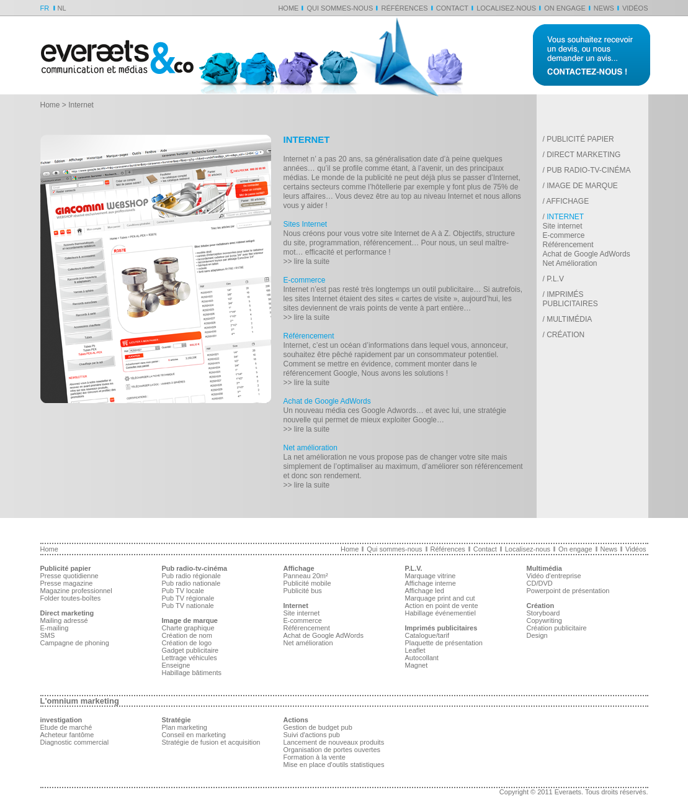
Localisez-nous (506, 8)
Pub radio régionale (191, 575)
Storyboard (543, 613)
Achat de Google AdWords (327, 401)
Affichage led (424, 590)
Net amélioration (310, 447)
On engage (565, 8)
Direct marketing (583, 154)
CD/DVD (540, 583)
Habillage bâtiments (192, 672)
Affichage (568, 201)
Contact (452, 8)
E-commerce (305, 280)
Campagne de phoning (74, 643)
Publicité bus (303, 590)
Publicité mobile (307, 583)
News (604, 8)
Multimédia (569, 319)
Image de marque (582, 185)
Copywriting (544, 620)
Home (288, 8)
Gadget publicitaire (190, 650)
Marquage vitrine (430, 575)
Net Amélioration (570, 263)
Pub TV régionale (188, 598)
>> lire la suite (307, 261)
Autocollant (422, 657)
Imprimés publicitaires (570, 299)
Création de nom (187, 635)
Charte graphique (188, 628)
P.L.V (555, 279)
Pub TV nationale (188, 605)
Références (404, 8)
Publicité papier (580, 139)
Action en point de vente (441, 605)
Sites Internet (306, 224)
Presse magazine (66, 583)
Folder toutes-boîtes (70, 598)
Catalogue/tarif (427, 635)
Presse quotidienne (69, 575)
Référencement (309, 336)
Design (537, 635)
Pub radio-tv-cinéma (588, 170)
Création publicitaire (557, 628)
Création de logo (187, 643)
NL (62, 8)
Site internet (563, 226)
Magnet (416, 665)
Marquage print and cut (440, 598)
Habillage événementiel (440, 613)
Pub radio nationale (191, 583)
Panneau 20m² (306, 575)
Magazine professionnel (76, 590)
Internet (565, 216)
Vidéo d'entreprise (554, 575)
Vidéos (635, 8)
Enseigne (176, 665)
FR (45, 8)
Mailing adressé (64, 620)
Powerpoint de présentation (568, 590)
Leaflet (415, 650)
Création (565, 334)
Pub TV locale (183, 590)
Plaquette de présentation (444, 643)
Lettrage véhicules (189, 657)
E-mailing (54, 628)
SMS (47, 635)
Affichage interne (430, 583)
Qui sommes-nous (339, 8)
